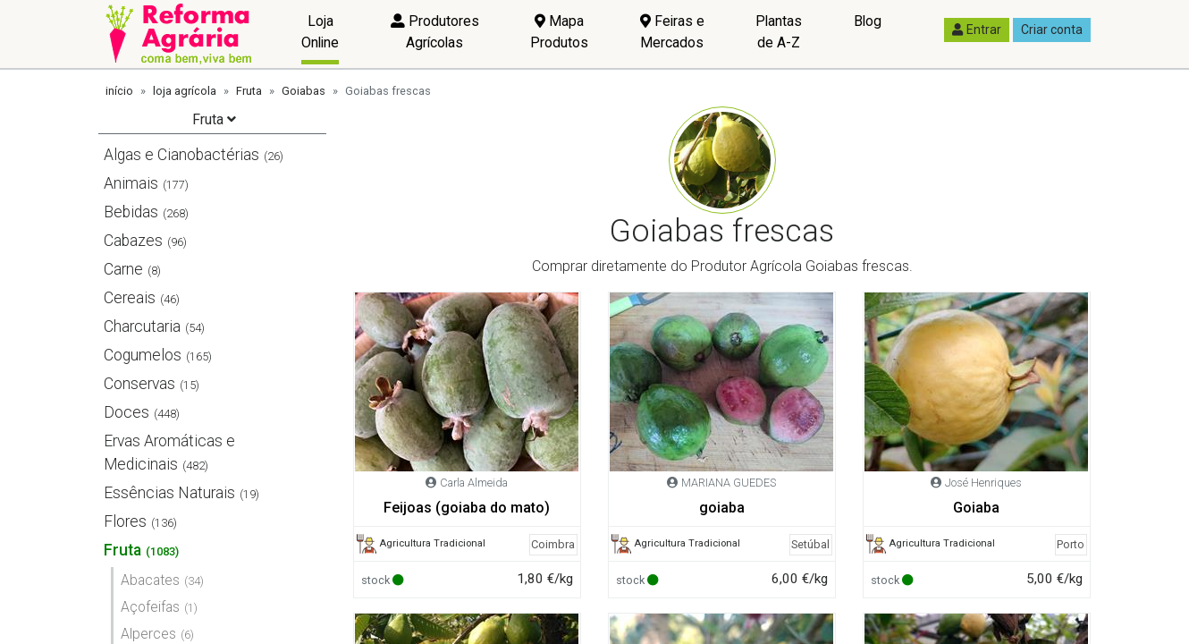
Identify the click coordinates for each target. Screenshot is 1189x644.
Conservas (139, 384)
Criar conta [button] (1052, 29)
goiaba (722, 507)
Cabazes (133, 241)
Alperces (148, 633)
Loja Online (320, 32)
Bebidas (131, 212)
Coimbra (553, 544)
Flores (125, 521)
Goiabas (303, 90)
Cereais (130, 298)
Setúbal (810, 544)
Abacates (150, 580)
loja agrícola (184, 90)
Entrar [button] (976, 29)
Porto (1070, 544)
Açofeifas (150, 606)
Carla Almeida (474, 482)
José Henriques (983, 482)
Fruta (249, 90)
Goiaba (976, 507)
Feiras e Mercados (672, 32)
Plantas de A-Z (778, 32)
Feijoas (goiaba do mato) (467, 507)
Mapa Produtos (559, 32)
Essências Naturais (169, 493)
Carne (123, 269)
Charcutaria (142, 326)
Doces (126, 412)
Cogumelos (142, 355)
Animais (131, 183)
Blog (867, 21)
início (119, 90)
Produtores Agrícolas (435, 32)
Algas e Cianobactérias (181, 155)
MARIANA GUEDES (728, 482)
